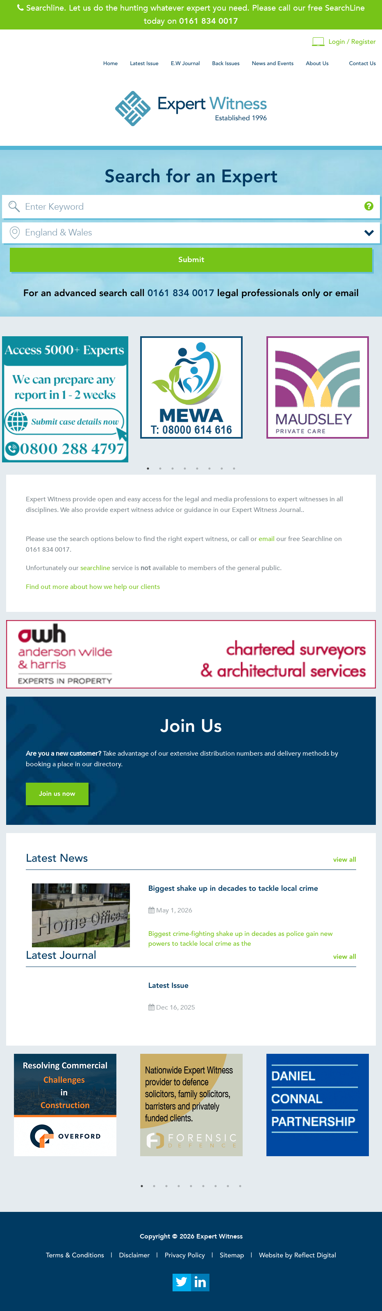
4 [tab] (185, 468)
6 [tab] (209, 468)
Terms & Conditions (75, 1255)
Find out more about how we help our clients (93, 586)
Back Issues (226, 63)
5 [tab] (197, 468)
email (267, 538)
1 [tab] (148, 468)
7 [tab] (222, 468)
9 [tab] (240, 1186)
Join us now (57, 793)
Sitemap (232, 1255)
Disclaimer (134, 1255)
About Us (317, 63)
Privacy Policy (185, 1255)
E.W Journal (185, 63)
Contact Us (362, 63)
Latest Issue (144, 63)
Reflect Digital (315, 1255)
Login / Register (344, 42)
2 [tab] (160, 468)
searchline (96, 568)
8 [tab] (234, 468)
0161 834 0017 (181, 293)
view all (344, 859)
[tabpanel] (65, 399)
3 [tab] (172, 468)
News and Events (272, 63)
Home (110, 63)
